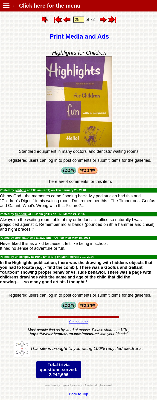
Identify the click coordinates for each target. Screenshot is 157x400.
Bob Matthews (25, 237)
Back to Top (78, 394)
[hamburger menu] (6, 5)
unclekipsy (22, 256)
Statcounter (78, 322)
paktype (20, 190)
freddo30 (21, 214)
